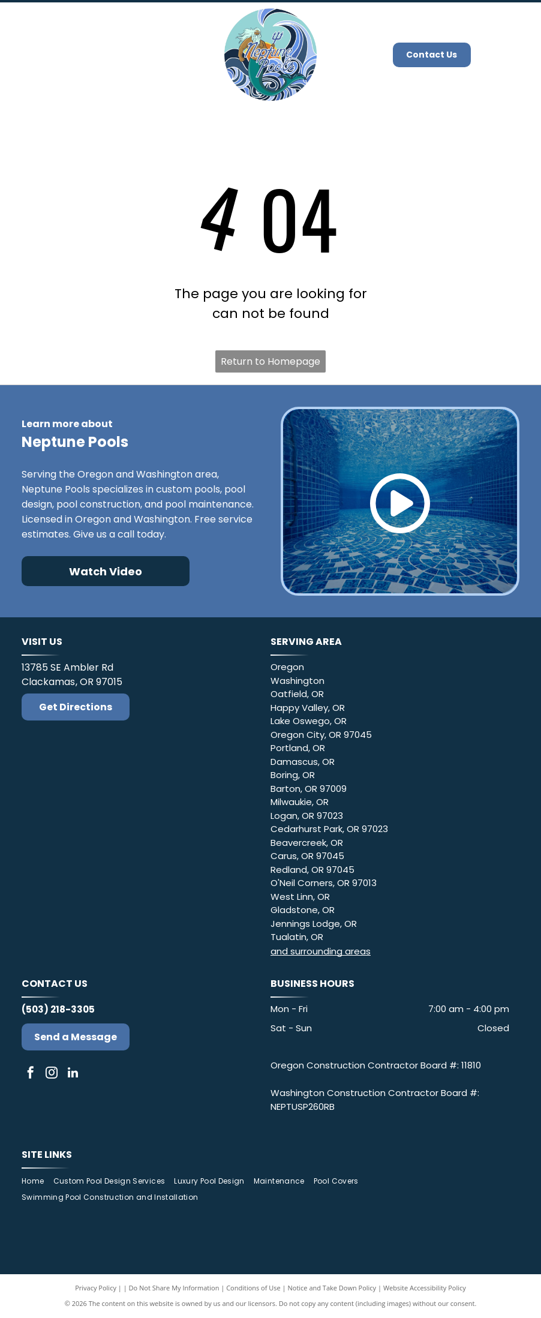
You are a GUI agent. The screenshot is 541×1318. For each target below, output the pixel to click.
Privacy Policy (95, 1287)
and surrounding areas (320, 951)
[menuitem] (37, 1181)
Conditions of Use (253, 1287)
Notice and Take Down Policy (332, 1287)
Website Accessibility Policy (424, 1287)
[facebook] (31, 1074)
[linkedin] (73, 1074)
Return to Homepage (270, 361)
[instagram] (52, 1074)
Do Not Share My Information (174, 1287)
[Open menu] (514, 55)
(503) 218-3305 (58, 1009)
